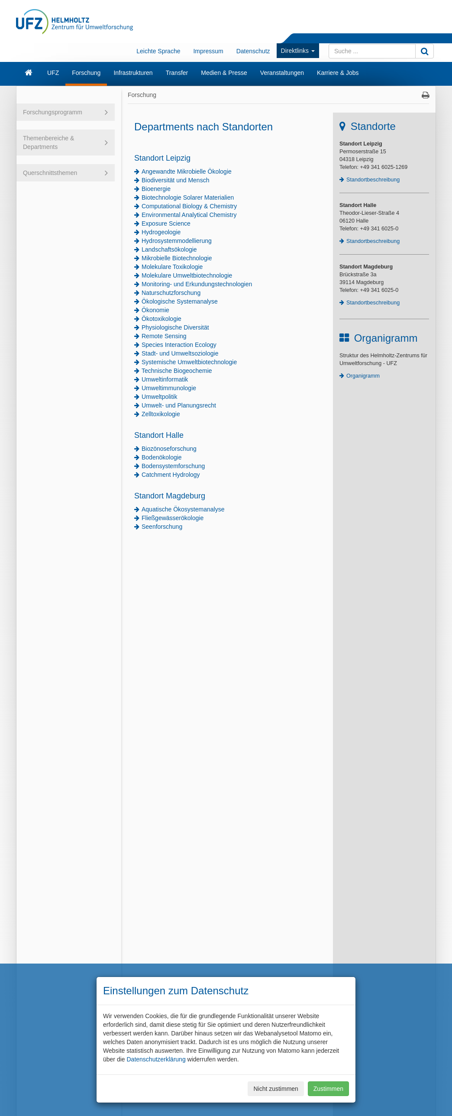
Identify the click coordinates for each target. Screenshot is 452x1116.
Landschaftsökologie (169, 249)
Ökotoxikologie (161, 318)
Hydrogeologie (161, 232)
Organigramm (363, 376)
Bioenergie (156, 188)
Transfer (177, 72)
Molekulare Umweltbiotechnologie (187, 275)
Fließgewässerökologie (172, 517)
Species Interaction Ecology (179, 344)
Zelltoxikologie (161, 414)
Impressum (208, 51)
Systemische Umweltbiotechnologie (189, 362)
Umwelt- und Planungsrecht (179, 405)
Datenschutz (253, 51)
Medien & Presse (224, 72)
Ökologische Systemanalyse (180, 301)
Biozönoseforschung (169, 448)
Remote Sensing (164, 336)
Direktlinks (298, 50)
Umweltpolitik (159, 396)
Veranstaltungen (282, 72)
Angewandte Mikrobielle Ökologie (187, 171)
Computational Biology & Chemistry (189, 206)
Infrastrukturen (132, 72)
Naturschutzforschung (171, 292)
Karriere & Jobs (337, 72)
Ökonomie (155, 310)
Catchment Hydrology (171, 474)
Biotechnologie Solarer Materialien (188, 197)
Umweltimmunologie (169, 388)
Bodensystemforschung (173, 466)
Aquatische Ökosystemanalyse (183, 509)
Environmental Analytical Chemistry (189, 214)
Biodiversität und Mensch (175, 180)
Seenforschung (162, 526)
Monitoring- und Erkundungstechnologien (197, 284)
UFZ (53, 72)
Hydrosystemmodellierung (177, 240)
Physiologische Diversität (175, 327)
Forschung (86, 72)
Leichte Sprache (158, 51)
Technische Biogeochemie (177, 370)
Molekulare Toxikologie (172, 266)
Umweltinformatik (165, 379)
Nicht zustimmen (275, 1088)
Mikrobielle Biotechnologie (177, 258)
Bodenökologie (162, 457)
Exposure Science (166, 223)
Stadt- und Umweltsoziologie (180, 353)
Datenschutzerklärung (155, 1059)
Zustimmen (328, 1088)
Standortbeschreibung (373, 180)
